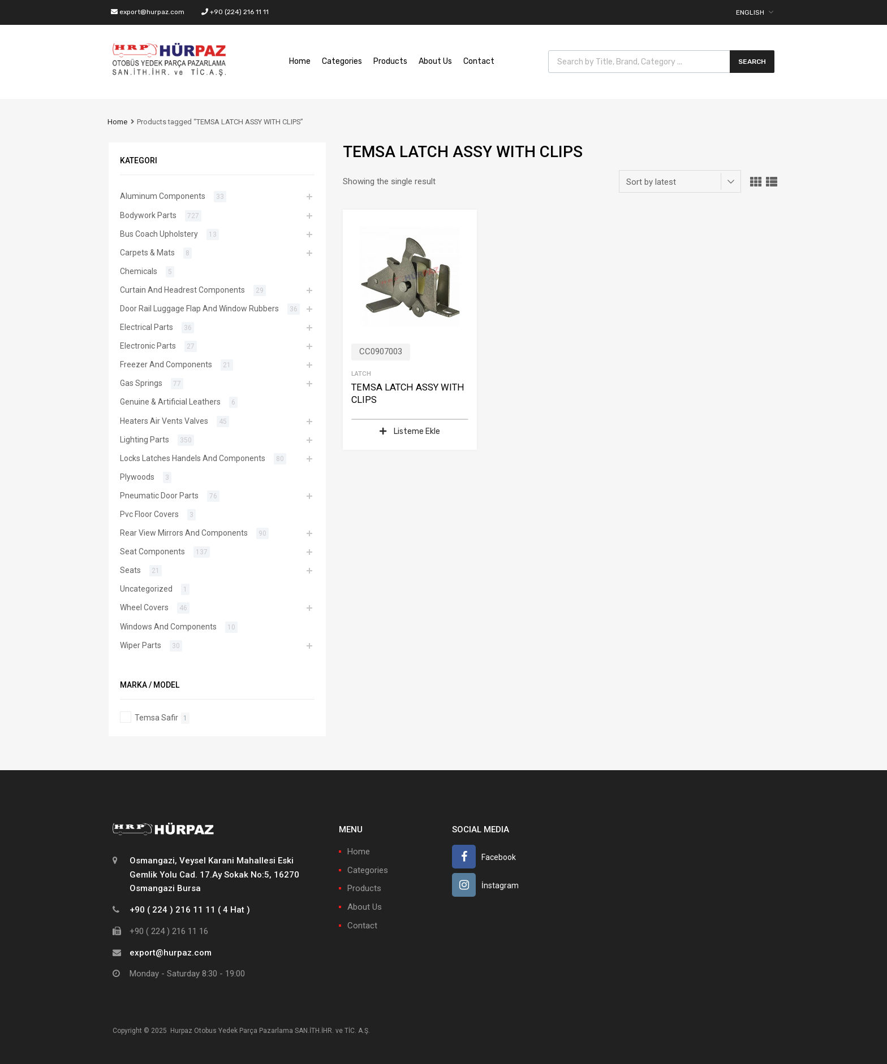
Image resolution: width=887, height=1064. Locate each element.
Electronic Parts (148, 345)
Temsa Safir (156, 717)
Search (752, 62)
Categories (342, 61)
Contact (478, 61)
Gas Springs (141, 383)
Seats (130, 570)
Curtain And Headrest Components (182, 289)
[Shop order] (680, 181)
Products (390, 61)
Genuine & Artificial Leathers (170, 401)
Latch (361, 373)
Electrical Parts (146, 327)
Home (300, 61)
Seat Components (152, 551)
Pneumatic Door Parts (159, 495)
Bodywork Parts (148, 215)
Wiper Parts (140, 645)
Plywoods (137, 476)
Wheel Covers (144, 607)
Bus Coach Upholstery (159, 233)
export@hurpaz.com (147, 12)
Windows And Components (168, 626)
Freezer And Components (166, 364)
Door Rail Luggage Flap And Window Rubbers (199, 308)
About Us (435, 61)
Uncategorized (146, 588)
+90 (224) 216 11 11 (235, 12)
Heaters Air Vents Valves (164, 420)
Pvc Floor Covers (149, 514)
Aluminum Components (162, 196)
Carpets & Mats (147, 252)
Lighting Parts (144, 439)
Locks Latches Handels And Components (192, 458)
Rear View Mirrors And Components (184, 532)
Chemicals (138, 271)
